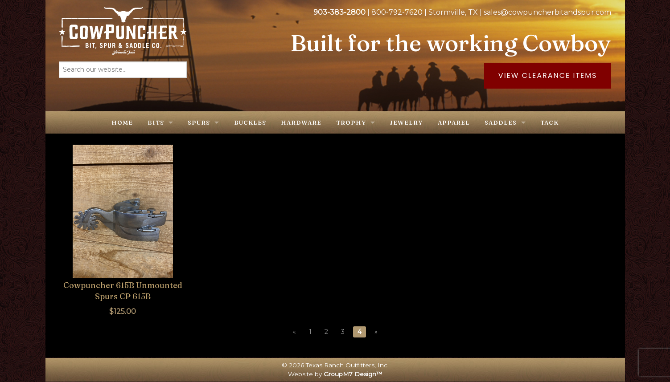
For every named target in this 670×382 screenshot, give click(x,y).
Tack (549, 122)
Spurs (199, 122)
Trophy (351, 122)
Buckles (250, 122)
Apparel (454, 122)
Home (122, 122)
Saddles (501, 122)
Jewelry (406, 122)
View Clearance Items (547, 75)
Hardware (301, 122)
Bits (156, 122)
